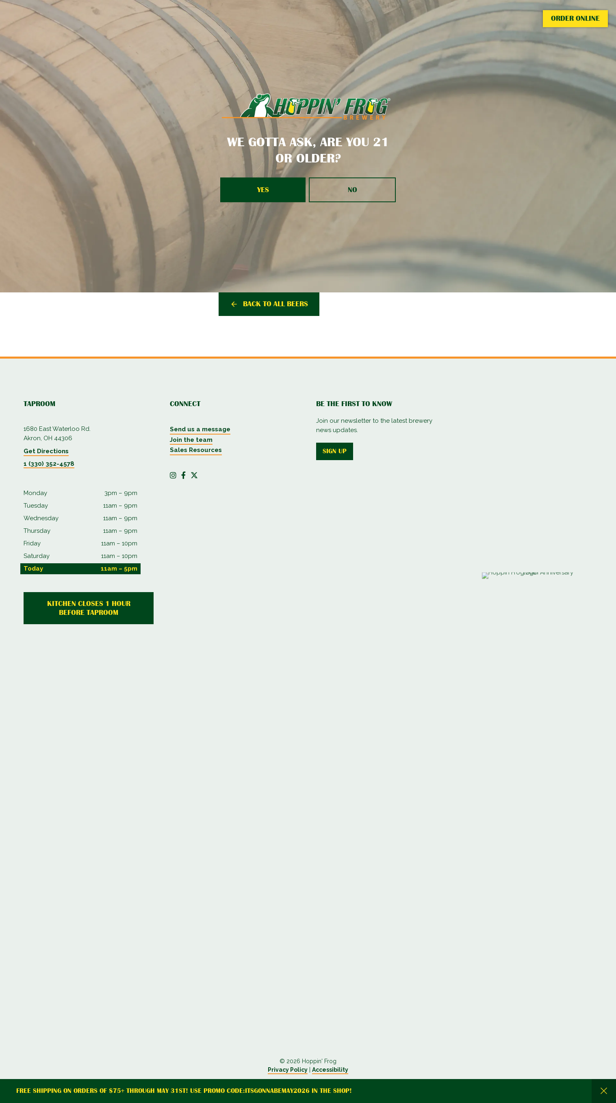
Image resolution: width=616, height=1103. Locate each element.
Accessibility (330, 1069)
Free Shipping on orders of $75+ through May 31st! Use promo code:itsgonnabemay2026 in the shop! (184, 1091)
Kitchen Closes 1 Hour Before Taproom (88, 608)
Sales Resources (196, 450)
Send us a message (200, 429)
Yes (263, 189)
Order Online (575, 18)
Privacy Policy (288, 1069)
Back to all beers (275, 303)
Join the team (191, 439)
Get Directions (46, 451)
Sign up (335, 451)
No (352, 189)
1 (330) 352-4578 (49, 463)
